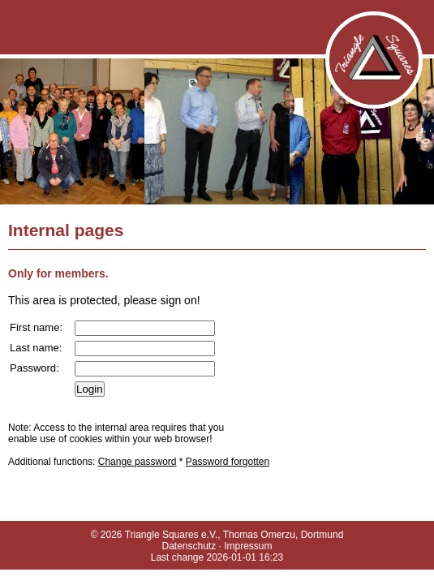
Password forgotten (227, 461)
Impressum (248, 546)
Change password (137, 461)
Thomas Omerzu (259, 534)
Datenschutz (188, 546)
